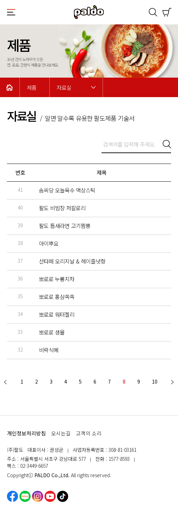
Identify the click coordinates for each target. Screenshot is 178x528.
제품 (32, 88)
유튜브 (50, 496)
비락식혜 (48, 350)
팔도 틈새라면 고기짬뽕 (64, 226)
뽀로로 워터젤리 (56, 314)
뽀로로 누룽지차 (56, 279)
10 (154, 381)
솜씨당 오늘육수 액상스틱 (67, 190)
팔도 (89, 12)
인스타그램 (37, 496)
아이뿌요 (48, 243)
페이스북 (12, 496)
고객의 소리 (89, 433)
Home (9, 87)
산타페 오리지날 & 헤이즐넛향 (72, 261)
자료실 (64, 88)
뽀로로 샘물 (52, 332)
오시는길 (61, 433)
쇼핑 (167, 12)
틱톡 (62, 496)
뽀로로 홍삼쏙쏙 (56, 297)
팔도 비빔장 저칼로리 (62, 208)
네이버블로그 (25, 496)
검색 (153, 12)
